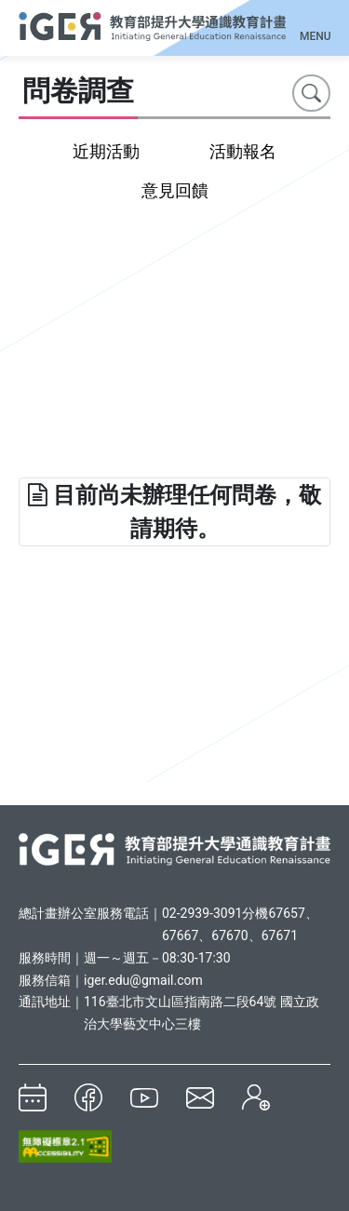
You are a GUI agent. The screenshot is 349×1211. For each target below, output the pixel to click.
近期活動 (106, 151)
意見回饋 (174, 190)
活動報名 (242, 151)
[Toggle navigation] (315, 24)
